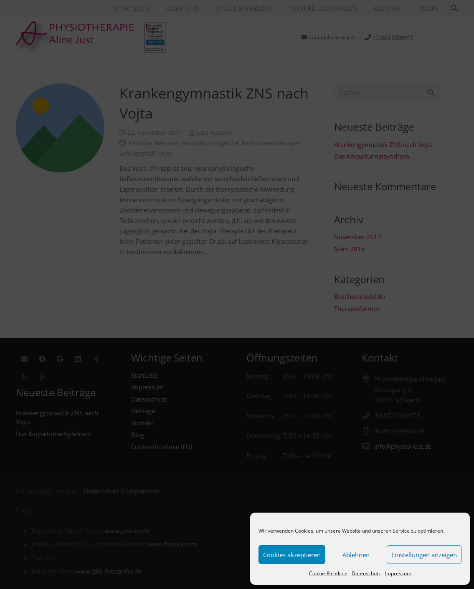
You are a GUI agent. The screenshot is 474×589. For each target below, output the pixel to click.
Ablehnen (356, 555)
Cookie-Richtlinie (328, 573)
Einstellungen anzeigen (424, 555)
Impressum (398, 573)
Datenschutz (366, 573)
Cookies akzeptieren (292, 555)
